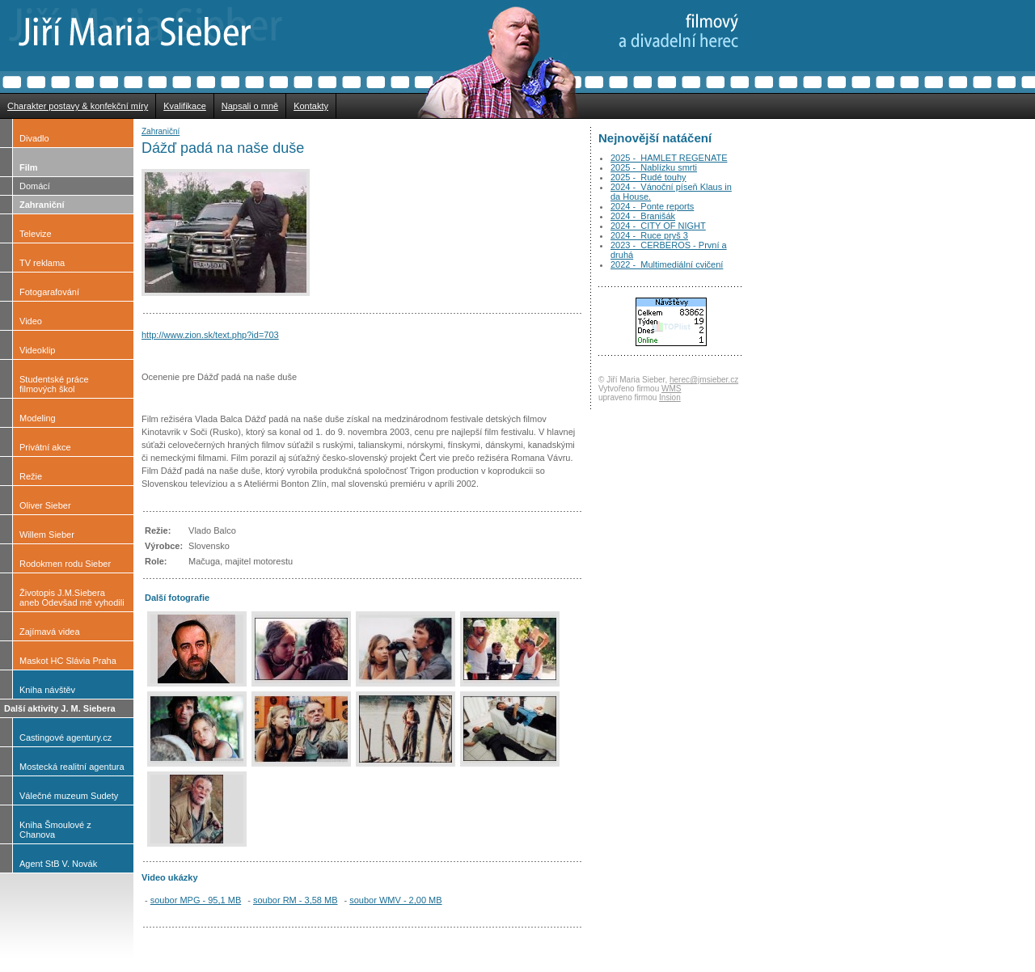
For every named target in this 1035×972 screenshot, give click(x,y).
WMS (671, 388)
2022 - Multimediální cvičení (666, 264)
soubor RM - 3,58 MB (295, 900)
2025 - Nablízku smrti (653, 167)
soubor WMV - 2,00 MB (395, 900)
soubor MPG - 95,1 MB (196, 900)
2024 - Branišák (642, 216)
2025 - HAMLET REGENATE (668, 158)
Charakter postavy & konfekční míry (77, 106)
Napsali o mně (250, 106)
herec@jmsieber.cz (704, 379)
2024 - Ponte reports (652, 206)
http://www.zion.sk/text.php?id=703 (210, 335)
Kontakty (311, 106)
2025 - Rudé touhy (648, 177)
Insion (670, 397)
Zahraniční (161, 131)
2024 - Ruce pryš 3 (649, 235)
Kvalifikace (184, 106)
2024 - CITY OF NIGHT (658, 225)
